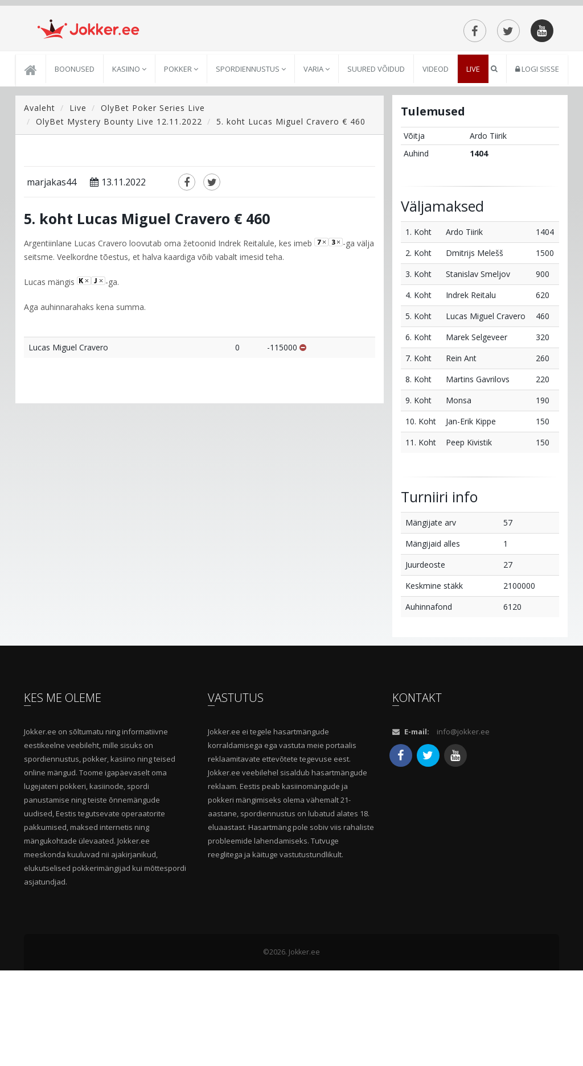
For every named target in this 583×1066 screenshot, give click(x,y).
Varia (316, 165)
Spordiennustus (251, 165)
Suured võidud (376, 165)
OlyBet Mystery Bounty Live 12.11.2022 (119, 217)
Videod (435, 165)
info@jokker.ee (463, 827)
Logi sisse (537, 165)
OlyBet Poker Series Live (153, 204)
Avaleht (39, 204)
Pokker (181, 165)
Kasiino (129, 165)
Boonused (75, 165)
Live (473, 165)
